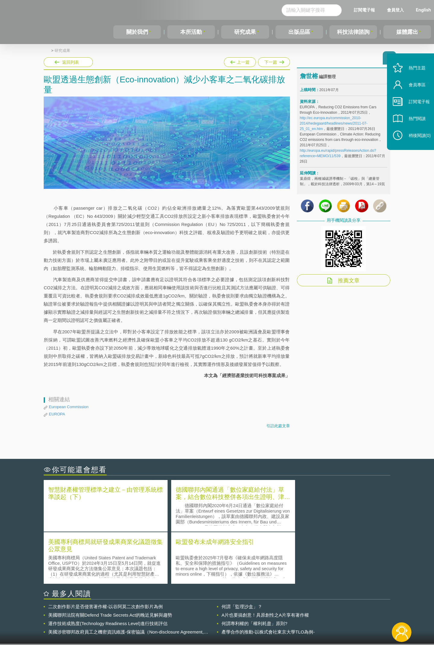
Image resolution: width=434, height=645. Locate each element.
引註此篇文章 (278, 426)
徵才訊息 (255, 611)
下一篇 (274, 61)
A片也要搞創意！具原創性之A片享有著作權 (265, 562)
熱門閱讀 (413, 126)
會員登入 (395, 9)
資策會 (303, 611)
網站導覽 (255, 620)
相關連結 (338, 611)
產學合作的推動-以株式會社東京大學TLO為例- (268, 579)
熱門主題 (413, 76)
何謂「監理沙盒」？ (242, 553)
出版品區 (299, 32)
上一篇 (240, 61)
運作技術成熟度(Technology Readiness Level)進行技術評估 (108, 570)
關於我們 (137, 32)
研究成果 (245, 32)
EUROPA (57, 414)
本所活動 (191, 32)
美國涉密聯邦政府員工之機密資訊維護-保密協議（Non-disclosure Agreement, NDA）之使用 (126, 579)
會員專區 (413, 93)
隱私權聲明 (220, 611)
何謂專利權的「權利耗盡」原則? (254, 570)
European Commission (69, 407)
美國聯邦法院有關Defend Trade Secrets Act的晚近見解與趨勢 (110, 562)
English (423, 9)
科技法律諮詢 (353, 32)
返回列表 (70, 62)
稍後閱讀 (416, 143)
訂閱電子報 (364, 9)
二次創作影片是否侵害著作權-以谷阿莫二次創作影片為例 (105, 553)
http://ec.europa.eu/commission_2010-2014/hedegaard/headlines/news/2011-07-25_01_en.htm (334, 125)
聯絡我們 (218, 620)
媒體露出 (407, 32)
